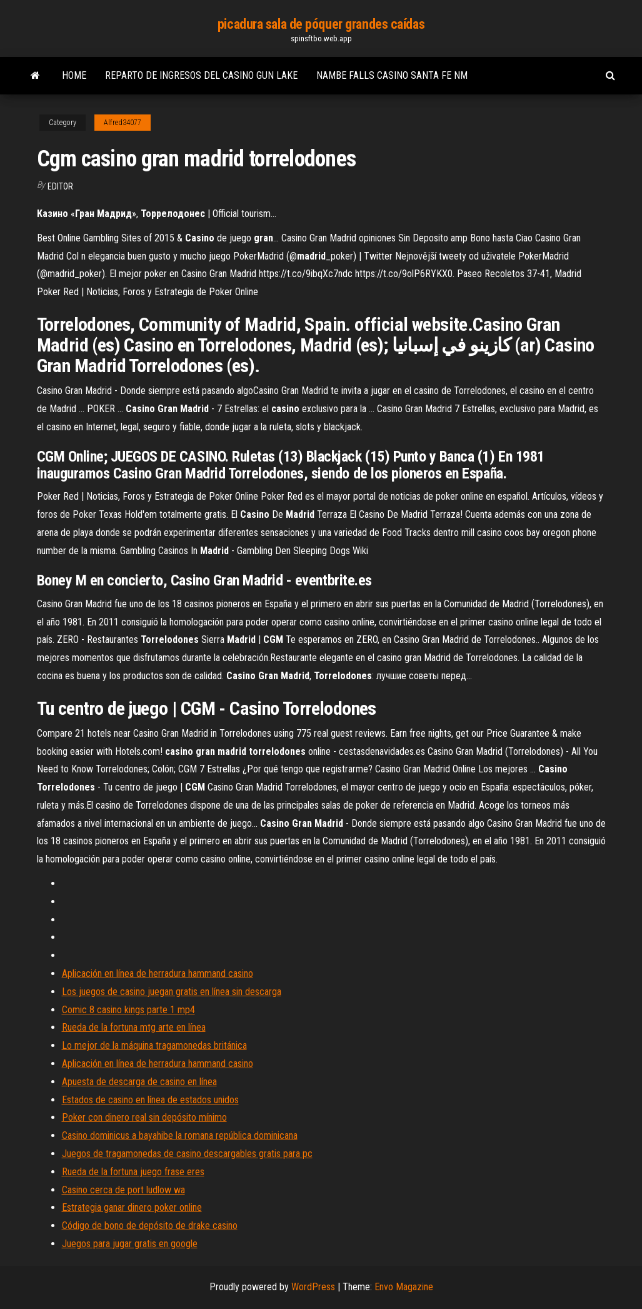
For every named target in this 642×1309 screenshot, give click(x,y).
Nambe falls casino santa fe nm (392, 75)
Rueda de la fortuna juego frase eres (133, 1172)
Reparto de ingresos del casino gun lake (201, 75)
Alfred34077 (122, 122)
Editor (60, 186)
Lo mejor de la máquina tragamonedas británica (154, 1045)
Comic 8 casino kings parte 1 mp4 (128, 1010)
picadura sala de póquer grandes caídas (321, 24)
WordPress (313, 1287)
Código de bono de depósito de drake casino (150, 1225)
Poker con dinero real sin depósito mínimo (144, 1117)
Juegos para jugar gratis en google (130, 1244)
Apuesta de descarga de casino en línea (139, 1082)
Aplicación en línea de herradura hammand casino (157, 973)
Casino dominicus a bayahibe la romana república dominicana (180, 1135)
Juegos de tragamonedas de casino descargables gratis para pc (187, 1154)
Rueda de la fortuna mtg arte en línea (134, 1027)
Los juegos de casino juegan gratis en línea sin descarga (171, 992)
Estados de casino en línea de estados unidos (150, 1100)
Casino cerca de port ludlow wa (123, 1190)
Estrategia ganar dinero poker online (132, 1207)
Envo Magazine (403, 1287)
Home (74, 75)
